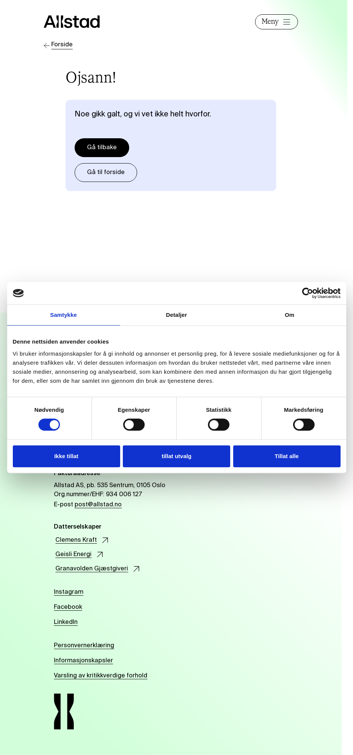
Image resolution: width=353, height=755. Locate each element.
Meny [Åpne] (276, 22)
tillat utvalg (176, 456)
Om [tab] (289, 315)
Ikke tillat (66, 456)
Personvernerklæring (84, 646)
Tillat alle (287, 456)
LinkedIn (66, 622)
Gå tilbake (102, 148)
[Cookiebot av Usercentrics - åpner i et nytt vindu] (308, 293)
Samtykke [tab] (63, 315)
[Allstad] (78, 22)
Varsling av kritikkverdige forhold (100, 676)
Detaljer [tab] (176, 315)
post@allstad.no (98, 505)
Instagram (68, 592)
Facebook (68, 607)
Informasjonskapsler (83, 661)
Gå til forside (106, 173)
